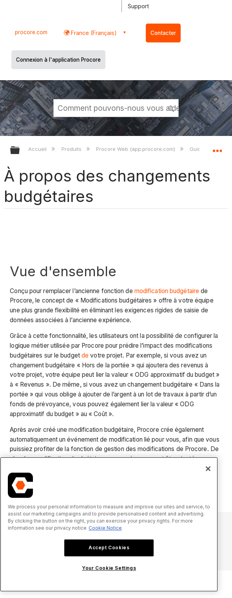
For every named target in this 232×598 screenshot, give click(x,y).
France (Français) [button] (93, 32)
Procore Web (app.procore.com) (136, 149)
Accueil (38, 149)
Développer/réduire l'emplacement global (217, 147)
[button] (171, 107)
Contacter (163, 33)
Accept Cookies (109, 547)
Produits (72, 149)
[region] (109, 524)
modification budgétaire (166, 291)
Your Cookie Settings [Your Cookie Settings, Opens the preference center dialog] (109, 568)
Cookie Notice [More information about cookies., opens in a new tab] (105, 528)
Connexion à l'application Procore (58, 60)
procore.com (31, 32)
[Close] (208, 468)
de (85, 355)
